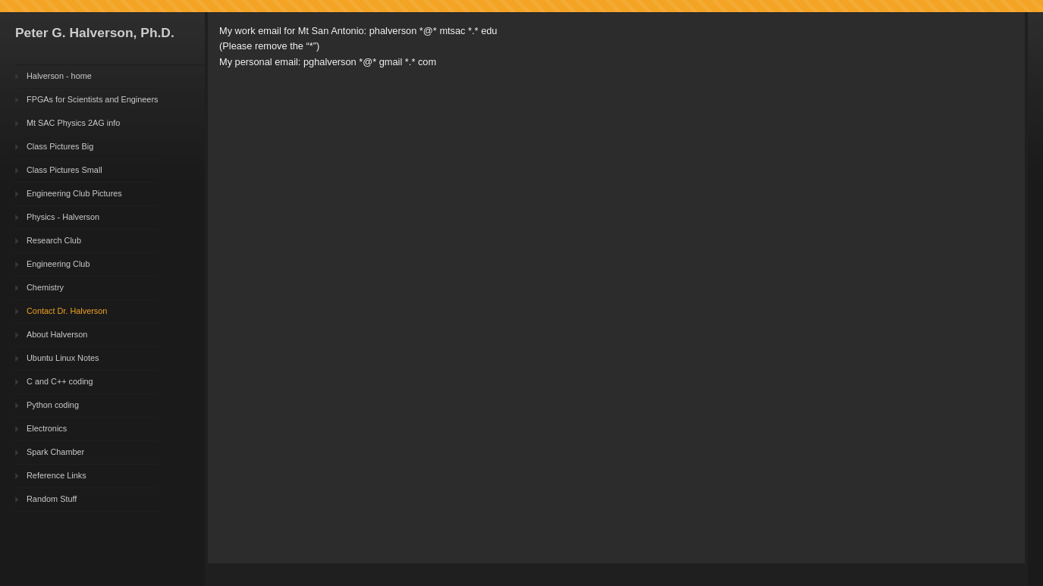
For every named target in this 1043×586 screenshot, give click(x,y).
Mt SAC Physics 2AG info (73, 122)
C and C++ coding (60, 381)
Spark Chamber (55, 451)
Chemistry (45, 287)
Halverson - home (59, 75)
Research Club (54, 240)
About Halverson (57, 334)
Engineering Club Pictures (74, 193)
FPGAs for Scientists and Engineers (92, 99)
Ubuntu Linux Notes (63, 357)
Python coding (53, 404)
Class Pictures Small (64, 169)
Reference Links (56, 475)
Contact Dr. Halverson (67, 310)
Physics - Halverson (63, 216)
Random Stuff (52, 498)
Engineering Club (58, 263)
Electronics (47, 428)
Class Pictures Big (60, 146)
